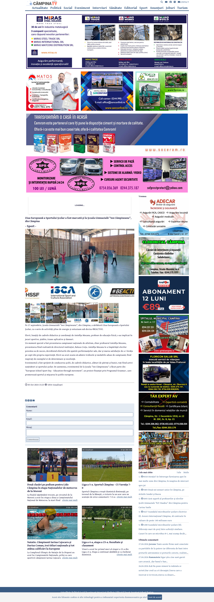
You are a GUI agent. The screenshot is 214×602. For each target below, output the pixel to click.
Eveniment (82, 7)
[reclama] (107, 67)
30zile (186, 472)
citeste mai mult (70, 500)
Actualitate (40, 7)
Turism (182, 7)
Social (68, 7)
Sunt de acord (154, 597)
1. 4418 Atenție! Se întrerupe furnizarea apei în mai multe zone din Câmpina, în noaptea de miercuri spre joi (164, 481)
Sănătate (115, 7)
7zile (179, 472)
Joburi (170, 7)
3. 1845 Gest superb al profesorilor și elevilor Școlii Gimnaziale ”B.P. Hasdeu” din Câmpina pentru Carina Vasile (163, 503)
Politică (55, 7)
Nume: (29, 410)
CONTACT (183, 2)
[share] (26, 400)
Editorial (130, 7)
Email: (29, 418)
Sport (143, 7)
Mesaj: (29, 427)
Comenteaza (32, 439)
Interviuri (100, 7)
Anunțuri (156, 7)
